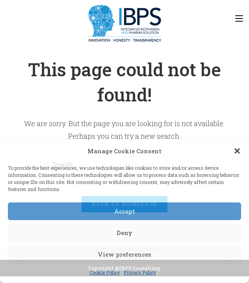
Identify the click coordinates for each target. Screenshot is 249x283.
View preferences (124, 254)
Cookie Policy (104, 272)
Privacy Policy (140, 272)
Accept (124, 211)
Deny (124, 233)
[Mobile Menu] (239, 18)
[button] (237, 151)
